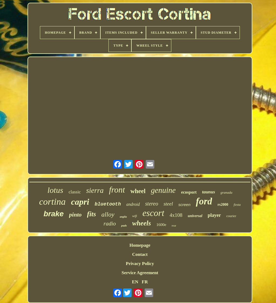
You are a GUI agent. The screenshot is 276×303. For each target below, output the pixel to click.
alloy (107, 214)
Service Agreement (139, 272)
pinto (75, 214)
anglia (123, 216)
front (117, 189)
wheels (141, 223)
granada (226, 192)
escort (153, 213)
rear (174, 225)
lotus (55, 190)
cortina (52, 202)
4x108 (176, 215)
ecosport (189, 192)
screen (184, 204)
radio (110, 223)
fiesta (237, 205)
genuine (163, 190)
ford (204, 201)
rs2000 (222, 205)
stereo (151, 204)
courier (231, 216)
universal (195, 216)
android (133, 204)
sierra (95, 190)
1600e (161, 224)
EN (135, 281)
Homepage (140, 245)
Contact (140, 254)
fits (91, 214)
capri (80, 202)
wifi (134, 216)
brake (53, 214)
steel (168, 204)
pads (124, 225)
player (214, 215)
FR (145, 281)
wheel (137, 191)
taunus (208, 191)
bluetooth (108, 204)
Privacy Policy (140, 263)
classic (75, 191)
